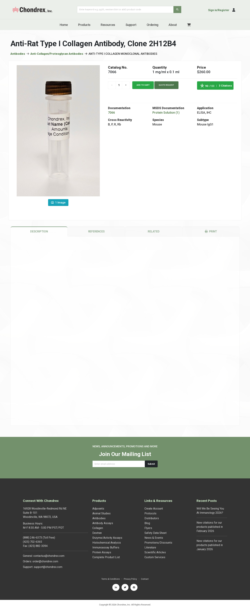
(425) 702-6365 (32, 541)
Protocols (150, 513)
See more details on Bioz (224, 94)
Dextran (97, 533)
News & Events (153, 537)
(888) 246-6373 (32, 537)
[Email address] (118, 464)
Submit (151, 464)
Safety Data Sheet (155, 533)
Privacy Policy (131, 579)
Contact (145, 579)
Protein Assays (101, 552)
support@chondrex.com (48, 567)
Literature (150, 547)
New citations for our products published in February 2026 (210, 527)
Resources (108, 25)
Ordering (152, 25)
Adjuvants (98, 508)
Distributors (151, 518)
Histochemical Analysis (106, 542)
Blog (147, 523)
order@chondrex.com (45, 561)
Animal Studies (101, 513)
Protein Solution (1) (166, 113)
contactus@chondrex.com (48, 555)
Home (64, 25)
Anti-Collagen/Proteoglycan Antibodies (56, 54)
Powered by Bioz (200, 94)
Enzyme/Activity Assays (107, 537)
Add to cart (143, 86)
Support (131, 25)
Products (84, 25)
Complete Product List (106, 557)
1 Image (58, 203)
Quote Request (166, 86)
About (173, 25)
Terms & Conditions (110, 579)
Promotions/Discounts (158, 542)
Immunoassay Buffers (105, 547)
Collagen (97, 528)
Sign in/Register (218, 10)
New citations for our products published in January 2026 (210, 545)
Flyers (148, 528)
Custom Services (154, 557)
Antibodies (17, 54)
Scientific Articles (155, 552)
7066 (111, 113)
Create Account (153, 508)
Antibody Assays (102, 523)
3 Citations (225, 86)
